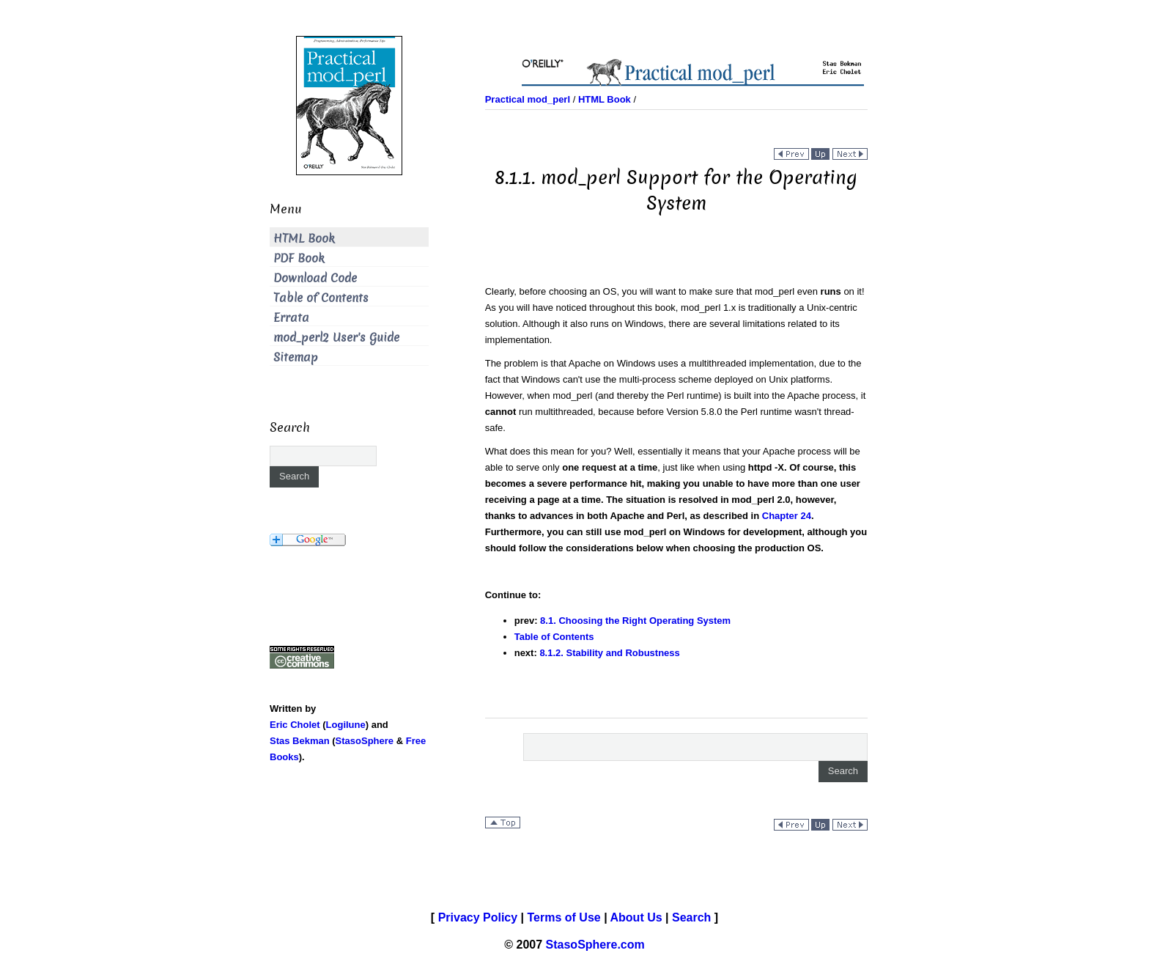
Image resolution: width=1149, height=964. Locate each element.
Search (691, 917)
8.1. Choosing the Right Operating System (635, 620)
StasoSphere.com (595, 944)
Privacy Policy (478, 917)
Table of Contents (554, 636)
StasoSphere (365, 740)
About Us (636, 917)
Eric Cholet (295, 724)
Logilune (346, 724)
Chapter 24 (786, 515)
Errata (291, 317)
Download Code (315, 278)
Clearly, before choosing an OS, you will (570, 291)
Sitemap (295, 357)
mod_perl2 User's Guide (336, 337)
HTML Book (304, 238)
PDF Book (299, 258)
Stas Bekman (300, 740)
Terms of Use (564, 917)
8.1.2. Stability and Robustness (609, 652)
